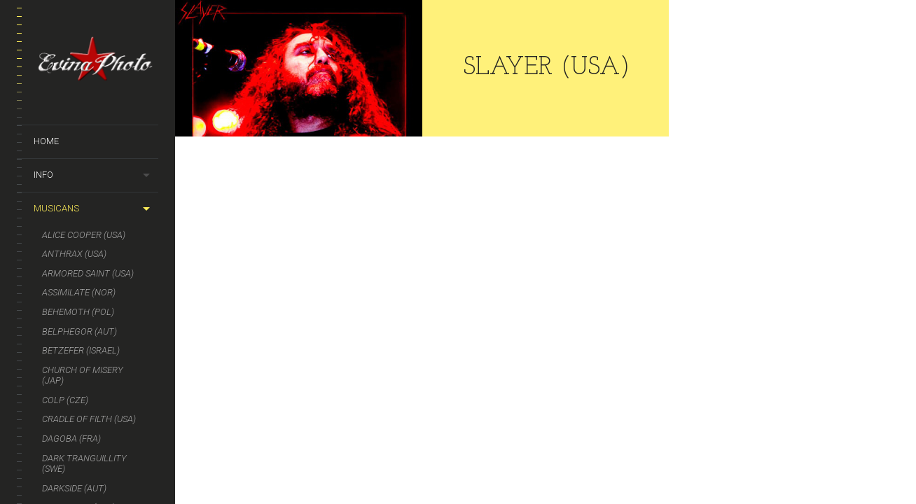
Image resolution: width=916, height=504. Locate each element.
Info (43, 174)
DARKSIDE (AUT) (74, 488)
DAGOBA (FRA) (71, 438)
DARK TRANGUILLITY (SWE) (84, 464)
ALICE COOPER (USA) (83, 235)
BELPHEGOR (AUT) (79, 331)
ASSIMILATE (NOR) (79, 292)
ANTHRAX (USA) (74, 253)
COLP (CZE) (65, 400)
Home (46, 141)
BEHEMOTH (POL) (78, 312)
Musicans (56, 208)
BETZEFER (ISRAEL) (81, 350)
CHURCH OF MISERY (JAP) (82, 375)
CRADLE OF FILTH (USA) (89, 419)
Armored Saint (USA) (88, 273)
